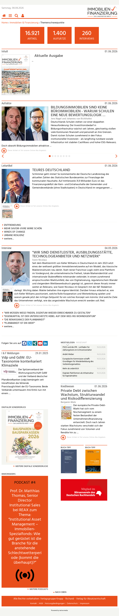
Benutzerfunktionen (23, 17)
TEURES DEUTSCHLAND (51, 170)
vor (117, 156)
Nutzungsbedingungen (55, 604)
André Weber (68, 354)
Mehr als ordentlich (71, 368)
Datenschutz (72, 604)
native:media (63, 610)
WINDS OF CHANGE (14, 232)
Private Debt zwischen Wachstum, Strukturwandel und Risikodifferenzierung (83, 395)
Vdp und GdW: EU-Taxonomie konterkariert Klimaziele (22, 362)
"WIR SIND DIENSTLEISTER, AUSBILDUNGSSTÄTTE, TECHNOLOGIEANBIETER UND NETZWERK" (72, 254)
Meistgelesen (68, 342)
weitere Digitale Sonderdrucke (31, 466)
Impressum (84, 604)
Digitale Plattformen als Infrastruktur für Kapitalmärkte (78, 374)
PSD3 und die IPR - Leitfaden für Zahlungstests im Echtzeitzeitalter (77, 349)
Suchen (17, 17)
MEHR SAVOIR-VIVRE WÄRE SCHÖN (23, 228)
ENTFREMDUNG (12, 225)
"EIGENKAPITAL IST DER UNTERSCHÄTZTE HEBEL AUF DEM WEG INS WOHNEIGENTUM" (50, 316)
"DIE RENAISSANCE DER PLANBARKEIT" (24, 319)
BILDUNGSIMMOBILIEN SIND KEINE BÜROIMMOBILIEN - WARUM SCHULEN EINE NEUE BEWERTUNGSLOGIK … (82, 111)
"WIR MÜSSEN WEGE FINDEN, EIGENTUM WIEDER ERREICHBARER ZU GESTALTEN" (47, 313)
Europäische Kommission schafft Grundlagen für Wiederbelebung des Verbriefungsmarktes (78, 361)
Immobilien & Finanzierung (24, 23)
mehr (6, 477)
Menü (10, 17)
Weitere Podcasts (38, 589)
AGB (41, 604)
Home (5, 23)
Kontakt (33, 604)
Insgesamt (81, 342)
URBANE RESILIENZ (14, 235)
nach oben (60, 592)
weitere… (9, 238)
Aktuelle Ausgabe (48, 56)
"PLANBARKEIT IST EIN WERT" (19, 323)
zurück (2, 156)
